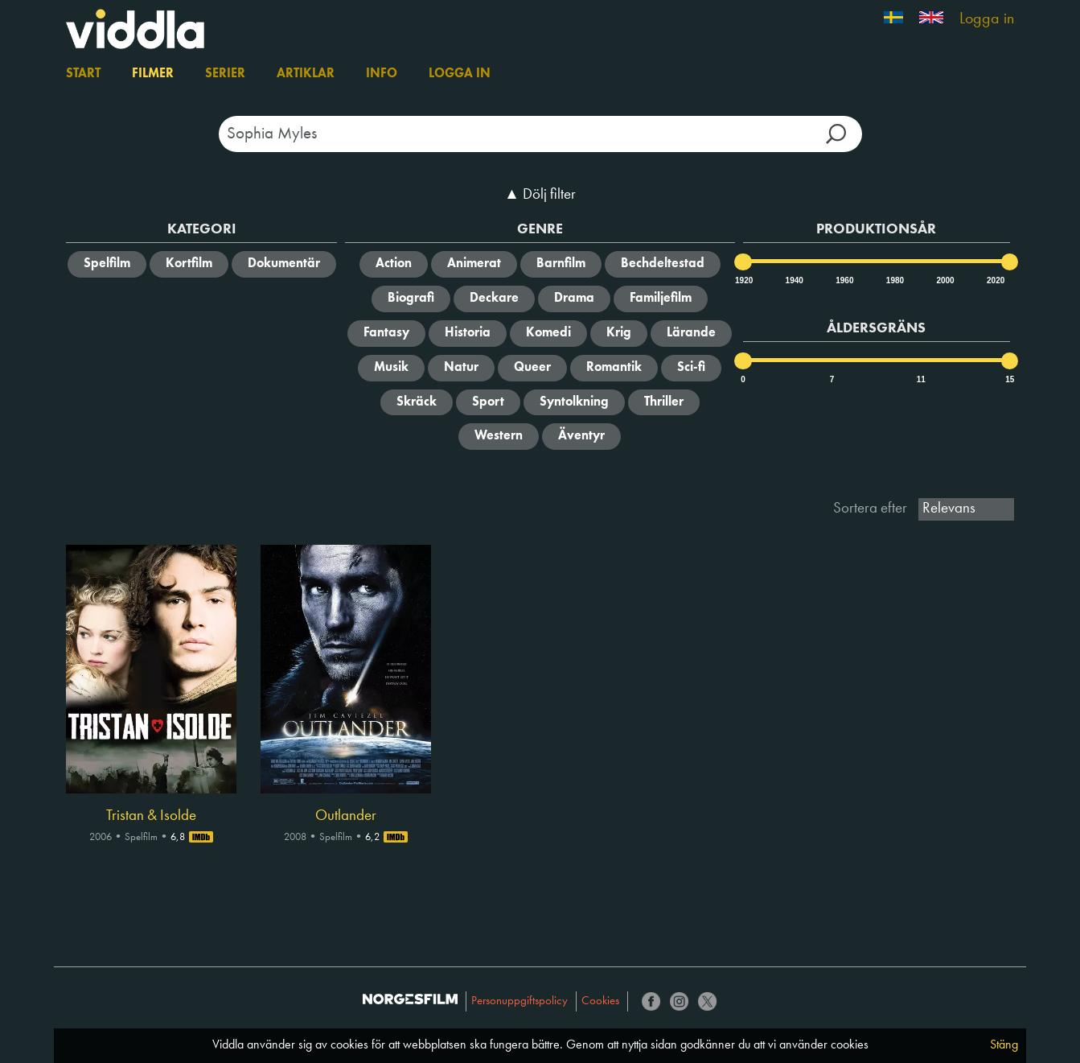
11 (921, 379)
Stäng (1004, 1045)
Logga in (986, 19)
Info (381, 74)
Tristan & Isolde (151, 816)
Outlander (345, 816)
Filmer (153, 74)
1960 (844, 280)
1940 (794, 280)
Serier (225, 74)
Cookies (600, 1001)
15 (1009, 379)
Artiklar (306, 74)
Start (83, 74)
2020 (995, 280)
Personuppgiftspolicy (519, 1001)
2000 (944, 280)
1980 (894, 280)
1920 (743, 280)
